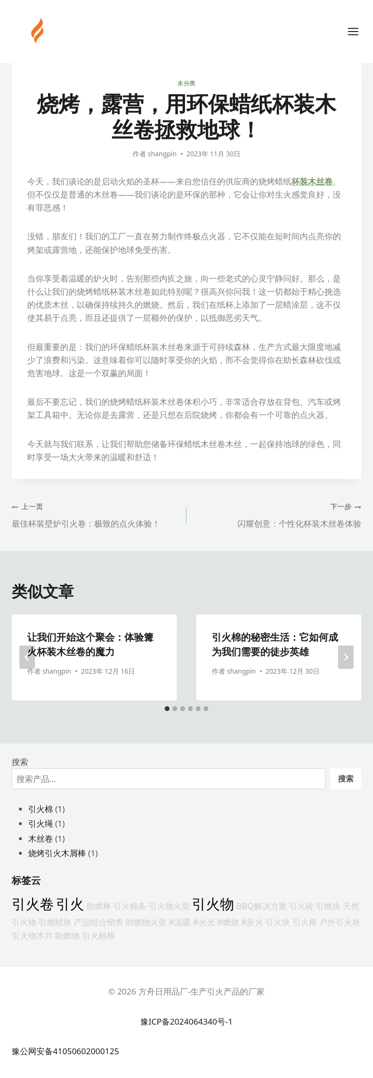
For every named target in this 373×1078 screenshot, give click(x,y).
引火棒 (304, 922)
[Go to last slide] (27, 657)
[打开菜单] (358, 31)
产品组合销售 (98, 922)
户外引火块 (339, 922)
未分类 (186, 83)
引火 (70, 903)
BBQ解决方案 (262, 906)
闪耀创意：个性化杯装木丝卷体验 (278, 514)
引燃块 (328, 906)
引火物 (213, 903)
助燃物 (67, 935)
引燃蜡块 (54, 922)
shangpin (162, 153)
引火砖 (301, 906)
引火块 (277, 922)
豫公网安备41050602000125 (65, 1051)
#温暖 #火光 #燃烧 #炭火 (216, 922)
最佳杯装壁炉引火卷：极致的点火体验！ (95, 514)
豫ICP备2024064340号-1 (186, 1021)
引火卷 (33, 903)
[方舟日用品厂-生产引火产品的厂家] (38, 31)
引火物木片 (32, 935)
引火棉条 (129, 906)
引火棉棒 (98, 935)
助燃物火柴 (146, 922)
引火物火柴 (169, 906)
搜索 (20, 761)
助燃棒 (98, 906)
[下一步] (346, 657)
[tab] (167, 708)
